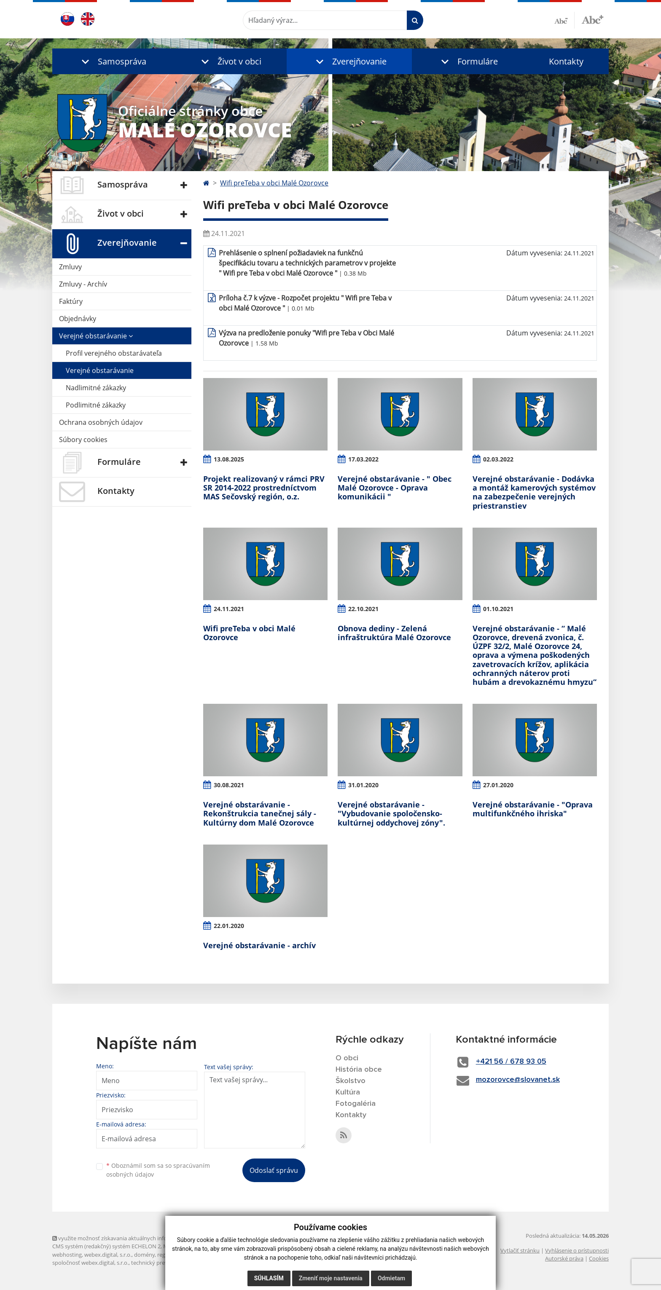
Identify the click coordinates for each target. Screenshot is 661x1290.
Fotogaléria (356, 1104)
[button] (112, 61)
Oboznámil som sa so (158, 1169)
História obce (359, 1069)
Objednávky (77, 318)
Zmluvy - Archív (83, 284)
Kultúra (348, 1092)
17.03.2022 (363, 459)
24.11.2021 (229, 609)
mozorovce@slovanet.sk (518, 1079)
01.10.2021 (498, 609)
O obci (347, 1058)
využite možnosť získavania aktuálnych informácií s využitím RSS (135, 1238)
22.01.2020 (229, 926)
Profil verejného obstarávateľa (114, 353)
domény (144, 1254)
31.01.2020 (363, 785)
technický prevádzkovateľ (163, 1262)
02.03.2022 (498, 459)
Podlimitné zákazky (96, 405)
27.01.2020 (498, 785)
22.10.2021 (363, 609)
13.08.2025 (229, 459)
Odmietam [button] (391, 1278)
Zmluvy (70, 266)
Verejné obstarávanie (96, 336)
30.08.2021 (229, 785)
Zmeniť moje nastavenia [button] (331, 1278)
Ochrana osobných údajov (100, 422)
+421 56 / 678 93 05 (511, 1061)
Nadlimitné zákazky (96, 387)
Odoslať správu (274, 1170)
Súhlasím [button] (269, 1278)
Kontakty (566, 61)
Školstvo (350, 1081)
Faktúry (71, 301)
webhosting (67, 1254)
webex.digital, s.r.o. (108, 1254)
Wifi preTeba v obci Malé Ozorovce (274, 183)
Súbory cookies (83, 439)
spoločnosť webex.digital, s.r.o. (90, 1262)
